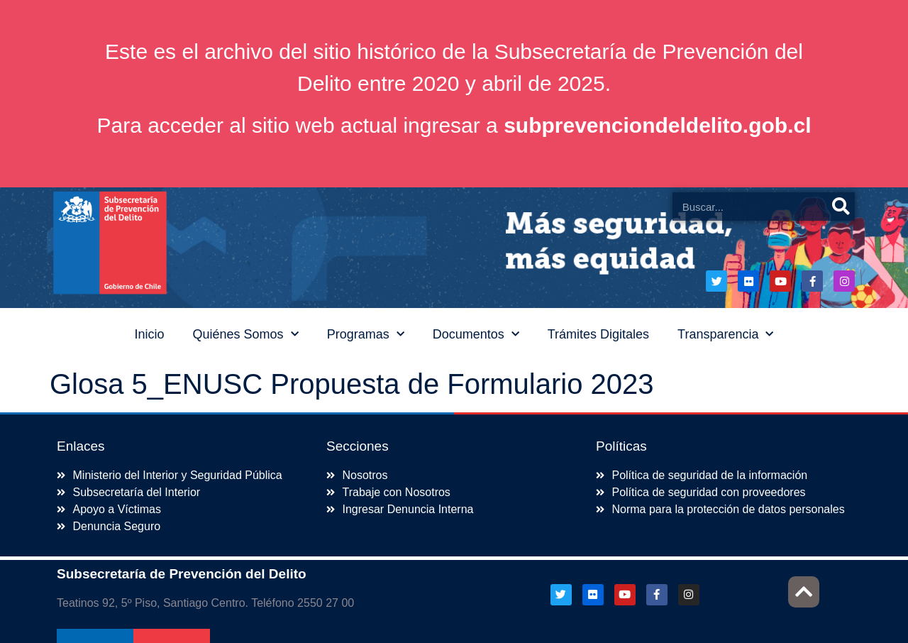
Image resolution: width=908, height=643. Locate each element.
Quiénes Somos (246, 334)
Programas (365, 334)
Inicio (150, 334)
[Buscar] (840, 206)
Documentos (476, 334)
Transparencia (725, 334)
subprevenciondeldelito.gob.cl (657, 125)
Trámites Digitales (598, 334)
